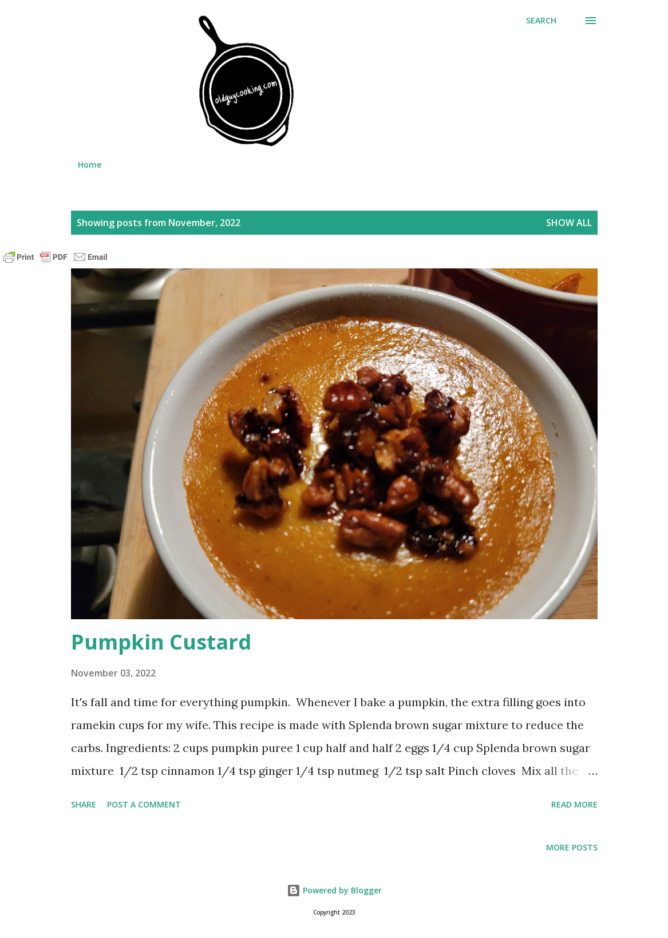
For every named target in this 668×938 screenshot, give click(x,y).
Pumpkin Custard (161, 642)
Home (89, 164)
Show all (569, 222)
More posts (572, 847)
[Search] (541, 20)
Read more (574, 804)
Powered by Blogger (334, 890)
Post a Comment (144, 804)
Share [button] (83, 804)
